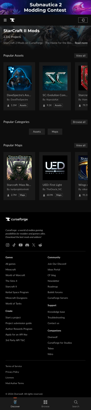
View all (80, 55)
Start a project (13, 317)
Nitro (50, 354)
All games (10, 264)
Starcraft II (11, 287)
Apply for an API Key (16, 335)
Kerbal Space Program (17, 292)
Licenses (10, 378)
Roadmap (53, 287)
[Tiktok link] (14, 245)
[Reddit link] (40, 245)
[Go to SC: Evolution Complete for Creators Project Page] (55, 86)
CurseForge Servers (58, 298)
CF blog (52, 275)
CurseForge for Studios (60, 343)
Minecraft (11, 270)
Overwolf (52, 337)
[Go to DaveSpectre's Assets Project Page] (19, 86)
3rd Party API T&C (15, 340)
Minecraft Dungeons (16, 298)
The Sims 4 (11, 281)
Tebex (51, 348)
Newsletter (53, 281)
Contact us (53, 323)
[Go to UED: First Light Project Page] (55, 176)
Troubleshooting (56, 317)
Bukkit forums (55, 292)
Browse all (79, 122)
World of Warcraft (15, 275)
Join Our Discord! (57, 264)
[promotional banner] (45, 7)
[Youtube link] (21, 245)
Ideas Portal (54, 270)
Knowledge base (56, 312)
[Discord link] (27, 245)
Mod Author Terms (15, 383)
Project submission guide (19, 323)
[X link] (34, 245)
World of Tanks (14, 304)
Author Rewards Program (19, 329)
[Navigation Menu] (5, 20)
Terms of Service (14, 366)
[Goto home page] (12, 20)
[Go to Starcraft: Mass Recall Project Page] (19, 176)
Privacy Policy (12, 372)
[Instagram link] (8, 245)
